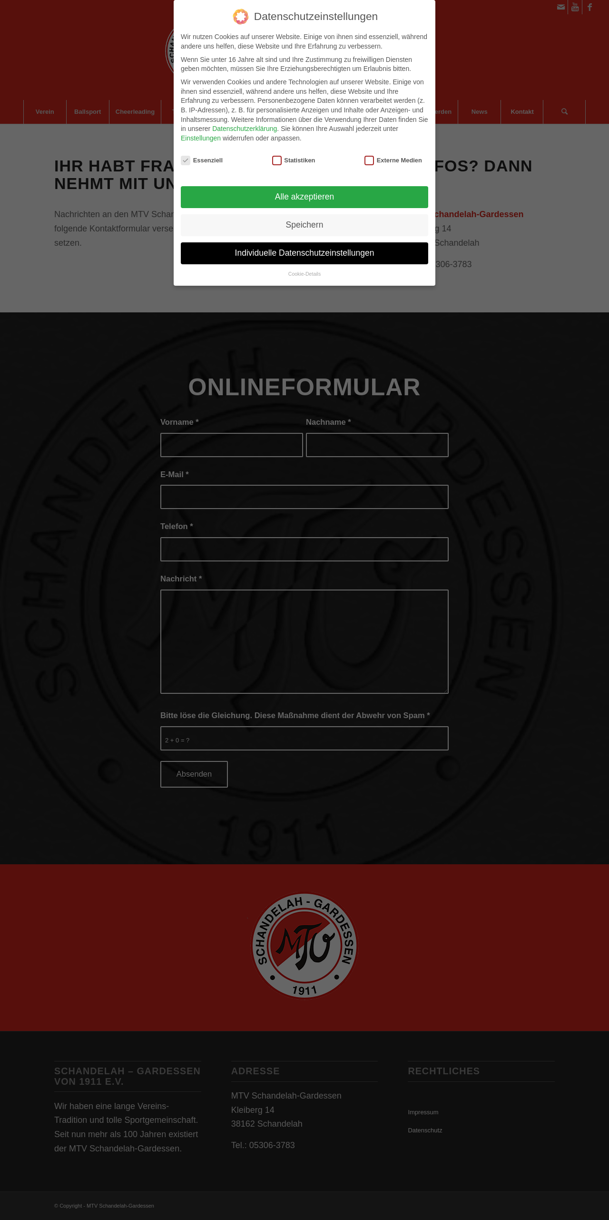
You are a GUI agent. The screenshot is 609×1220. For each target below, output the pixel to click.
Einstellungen (201, 135)
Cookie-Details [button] (304, 271)
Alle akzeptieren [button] (304, 194)
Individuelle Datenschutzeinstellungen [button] (304, 250)
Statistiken (293, 156)
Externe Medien (393, 156)
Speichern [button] (305, 222)
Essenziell (202, 156)
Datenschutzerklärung (244, 126)
